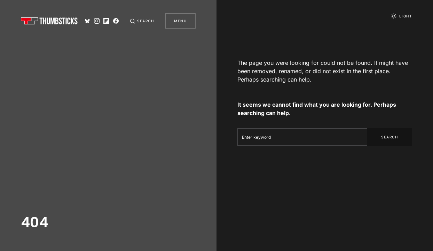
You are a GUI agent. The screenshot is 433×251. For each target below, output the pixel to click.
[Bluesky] (87, 21)
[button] (142, 21)
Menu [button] (180, 21)
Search (389, 137)
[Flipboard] (106, 21)
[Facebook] (116, 21)
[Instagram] (97, 21)
